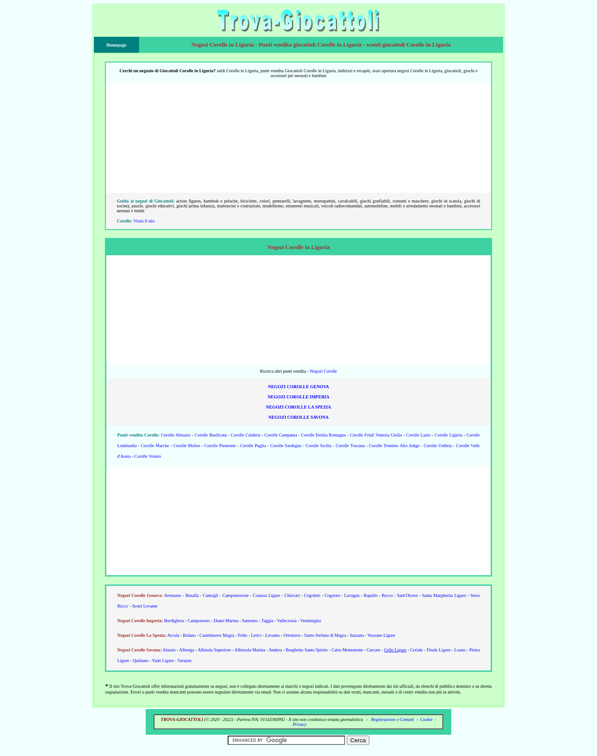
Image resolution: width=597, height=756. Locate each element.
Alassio (169, 649)
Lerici (256, 635)
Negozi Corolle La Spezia (298, 407)
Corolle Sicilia (319, 445)
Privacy (299, 724)
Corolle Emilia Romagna (323, 435)
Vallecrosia (286, 620)
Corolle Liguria (448, 435)
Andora (275, 649)
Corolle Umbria (438, 445)
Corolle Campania (280, 435)
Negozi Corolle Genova (298, 386)
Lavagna (351, 595)
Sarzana (357, 635)
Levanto (272, 635)
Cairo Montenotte (347, 649)
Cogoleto (312, 595)
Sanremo (250, 620)
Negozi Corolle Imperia (298, 396)
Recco (387, 595)
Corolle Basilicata (210, 435)
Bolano (189, 635)
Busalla (192, 595)
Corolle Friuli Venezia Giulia (376, 435)
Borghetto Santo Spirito (307, 649)
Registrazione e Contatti (392, 719)
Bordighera (174, 620)
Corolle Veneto (147, 456)
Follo (242, 635)
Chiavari (291, 595)
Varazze (185, 660)
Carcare (373, 649)
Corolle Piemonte (220, 445)
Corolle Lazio (418, 435)
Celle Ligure (395, 649)
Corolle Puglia (253, 445)
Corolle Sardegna (285, 445)
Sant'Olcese (407, 595)
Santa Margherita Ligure (444, 595)
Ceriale (416, 649)
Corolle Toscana (350, 445)
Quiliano (140, 660)
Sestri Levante (144, 606)
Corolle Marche (155, 445)
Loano (460, 649)
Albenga (186, 649)
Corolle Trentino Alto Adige (394, 445)
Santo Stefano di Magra (325, 635)
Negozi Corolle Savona (298, 417)
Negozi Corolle (323, 371)
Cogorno (332, 595)
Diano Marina (225, 620)
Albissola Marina (250, 649)
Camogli (210, 595)
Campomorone (235, 595)
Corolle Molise (186, 445)
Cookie (426, 719)
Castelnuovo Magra (216, 635)
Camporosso (199, 620)
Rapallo (370, 595)
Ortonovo (291, 635)
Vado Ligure (163, 660)
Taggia (267, 620)
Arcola (173, 635)
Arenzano (172, 595)
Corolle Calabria (245, 435)
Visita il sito (144, 220)
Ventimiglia (310, 620)
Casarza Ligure (266, 595)
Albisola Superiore (214, 649)
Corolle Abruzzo (175, 435)
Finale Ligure (438, 649)
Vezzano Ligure (381, 635)
